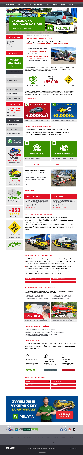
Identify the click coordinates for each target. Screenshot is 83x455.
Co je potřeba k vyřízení (59, 278)
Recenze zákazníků (33, 196)
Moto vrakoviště (37, 442)
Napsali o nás (58, 196)
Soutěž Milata (28, 442)
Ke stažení (63, 437)
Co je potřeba (13, 129)
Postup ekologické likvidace (33, 278)
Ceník (19, 437)
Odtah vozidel (30, 388)
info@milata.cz (13, 112)
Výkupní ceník (29, 384)
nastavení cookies (42, 452)
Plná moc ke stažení (58, 282)
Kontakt (71, 437)
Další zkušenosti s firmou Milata (59, 207)
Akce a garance (56, 384)
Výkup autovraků (57, 381)
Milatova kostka (48, 442)
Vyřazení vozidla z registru (33, 282)
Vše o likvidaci (13, 84)
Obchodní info (58, 442)
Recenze (56, 437)
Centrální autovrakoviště (15, 442)
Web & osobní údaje (68, 442)
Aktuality (12, 437)
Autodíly (48, 437)
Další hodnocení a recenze (31, 207)
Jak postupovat (13, 124)
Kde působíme (13, 80)
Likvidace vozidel (30, 381)
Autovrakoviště (57, 388)
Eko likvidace (13, 53)
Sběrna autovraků (14, 98)
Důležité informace (14, 120)
